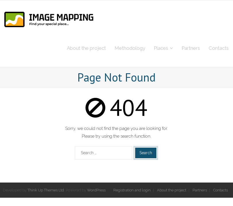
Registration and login (132, 190)
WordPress (96, 190)
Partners (200, 190)
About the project (171, 190)
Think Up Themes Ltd (46, 190)
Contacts (220, 190)
